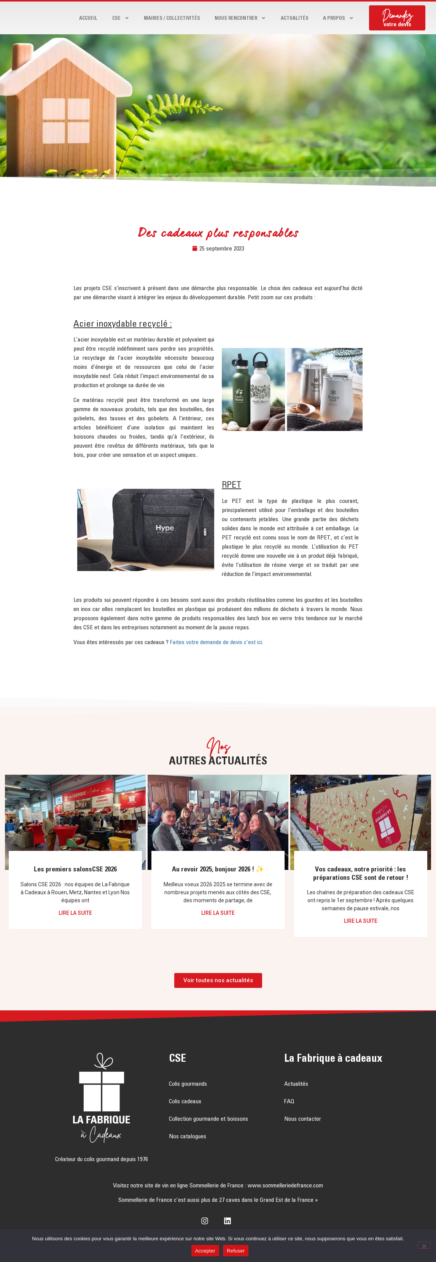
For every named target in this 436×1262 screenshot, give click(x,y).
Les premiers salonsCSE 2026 (75, 869)
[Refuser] (423, 1245)
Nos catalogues (187, 1136)
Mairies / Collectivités (172, 18)
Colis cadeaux (185, 1101)
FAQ (289, 1101)
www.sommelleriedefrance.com (285, 1185)
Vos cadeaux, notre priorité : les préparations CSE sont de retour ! (360, 873)
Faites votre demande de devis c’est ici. (216, 642)
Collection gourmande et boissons (208, 1118)
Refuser (236, 1251)
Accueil (88, 18)
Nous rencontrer (240, 18)
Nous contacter (302, 1118)
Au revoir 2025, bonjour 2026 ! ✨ (218, 869)
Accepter (205, 1251)
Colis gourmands (188, 1083)
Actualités (295, 18)
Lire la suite (75, 913)
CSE (120, 18)
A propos (338, 18)
